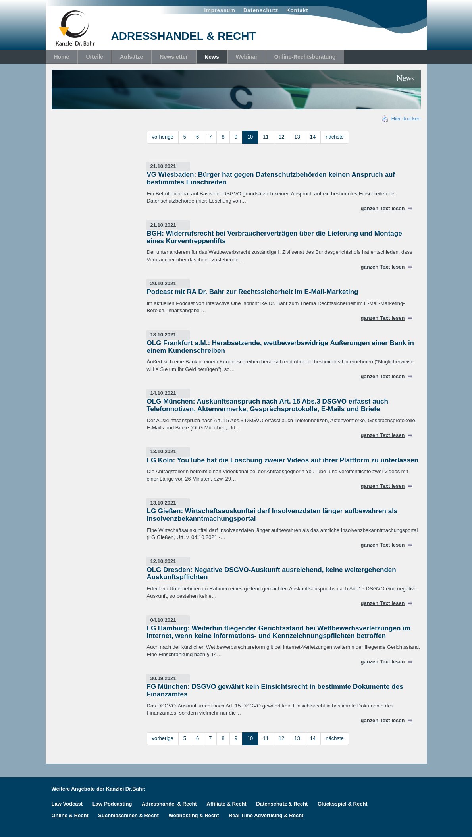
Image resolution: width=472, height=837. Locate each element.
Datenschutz (260, 10)
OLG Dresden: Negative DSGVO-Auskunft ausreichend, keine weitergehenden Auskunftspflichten (271, 573)
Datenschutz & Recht (282, 804)
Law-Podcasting (112, 804)
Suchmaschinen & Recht (128, 815)
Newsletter (174, 57)
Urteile (94, 57)
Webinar (247, 57)
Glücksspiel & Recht (343, 804)
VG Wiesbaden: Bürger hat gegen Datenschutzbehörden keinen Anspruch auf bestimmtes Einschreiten (271, 178)
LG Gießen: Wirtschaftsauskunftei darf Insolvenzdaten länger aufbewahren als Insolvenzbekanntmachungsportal (272, 514)
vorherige (162, 137)
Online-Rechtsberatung (305, 57)
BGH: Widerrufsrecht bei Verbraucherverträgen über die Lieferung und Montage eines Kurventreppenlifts (274, 237)
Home (61, 57)
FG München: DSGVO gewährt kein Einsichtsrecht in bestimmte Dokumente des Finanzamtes (275, 690)
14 (313, 137)
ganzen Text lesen (382, 208)
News (211, 57)
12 (281, 137)
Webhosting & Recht (193, 815)
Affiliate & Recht (226, 804)
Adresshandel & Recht (169, 804)
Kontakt (297, 10)
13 (297, 137)
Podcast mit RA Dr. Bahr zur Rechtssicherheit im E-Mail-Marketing (252, 292)
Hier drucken (401, 119)
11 (265, 137)
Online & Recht (70, 815)
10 (250, 137)
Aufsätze (131, 57)
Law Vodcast (67, 804)
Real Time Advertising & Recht (266, 815)
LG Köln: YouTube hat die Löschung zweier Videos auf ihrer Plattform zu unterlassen (283, 460)
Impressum (219, 10)
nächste (335, 137)
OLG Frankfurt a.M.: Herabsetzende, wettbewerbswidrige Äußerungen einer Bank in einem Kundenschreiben (280, 346)
